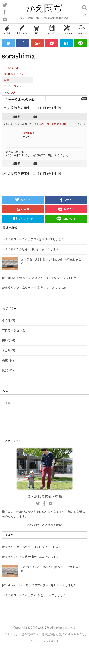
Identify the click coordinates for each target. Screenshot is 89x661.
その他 (6, 320)
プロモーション (12, 330)
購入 (37, 29)
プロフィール (11, 67)
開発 (5, 370)
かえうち (44, 627)
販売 (5, 360)
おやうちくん (22, 29)
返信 (6, 80)
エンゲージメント (14, 86)
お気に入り (10, 92)
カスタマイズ (66, 29)
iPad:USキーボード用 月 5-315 (50, 123)
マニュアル (51, 29)
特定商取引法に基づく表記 (44, 525)
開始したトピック (14, 73)
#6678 (81, 123)
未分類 (6, 350)
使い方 (6, 340)
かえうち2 (7, 29)
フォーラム (81, 29)
